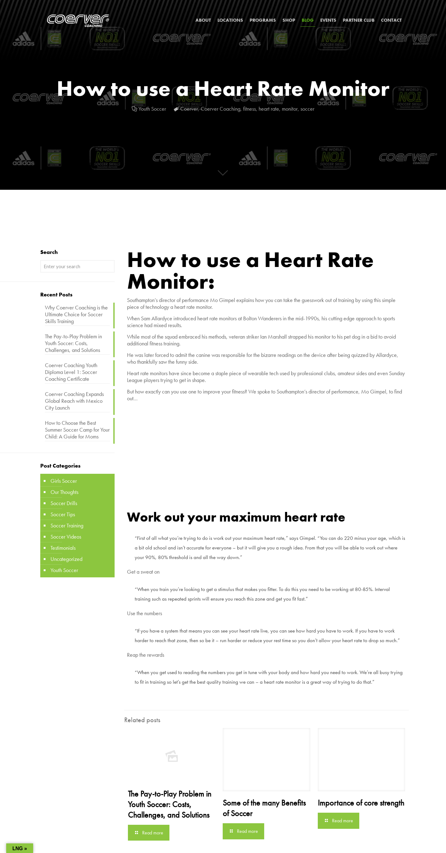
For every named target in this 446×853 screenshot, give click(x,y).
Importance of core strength (361, 802)
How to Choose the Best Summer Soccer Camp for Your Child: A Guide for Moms (77, 430)
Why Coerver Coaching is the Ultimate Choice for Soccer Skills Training (76, 314)
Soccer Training (66, 525)
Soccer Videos (65, 536)
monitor (290, 108)
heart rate (269, 108)
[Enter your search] (77, 266)
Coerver (189, 108)
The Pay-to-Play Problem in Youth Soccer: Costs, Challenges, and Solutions (169, 804)
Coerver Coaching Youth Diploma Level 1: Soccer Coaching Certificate (71, 372)
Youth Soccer (152, 108)
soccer (307, 108)
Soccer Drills (63, 503)
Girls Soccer (63, 480)
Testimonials (63, 547)
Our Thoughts (64, 491)
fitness (249, 108)
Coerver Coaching (220, 108)
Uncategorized (66, 558)
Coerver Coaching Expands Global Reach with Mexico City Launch (74, 401)
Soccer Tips (62, 514)
